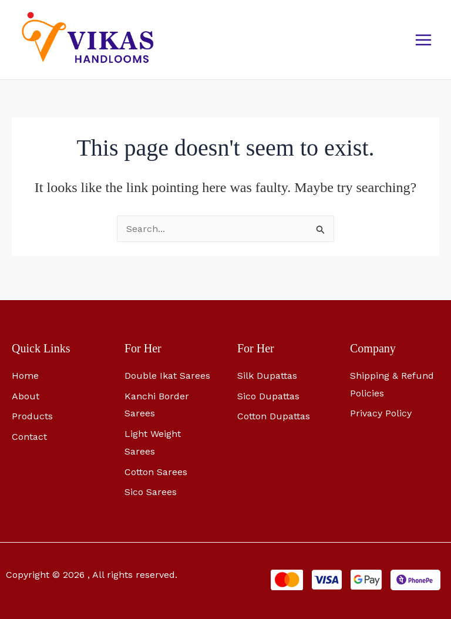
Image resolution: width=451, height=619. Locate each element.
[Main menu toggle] (423, 43)
